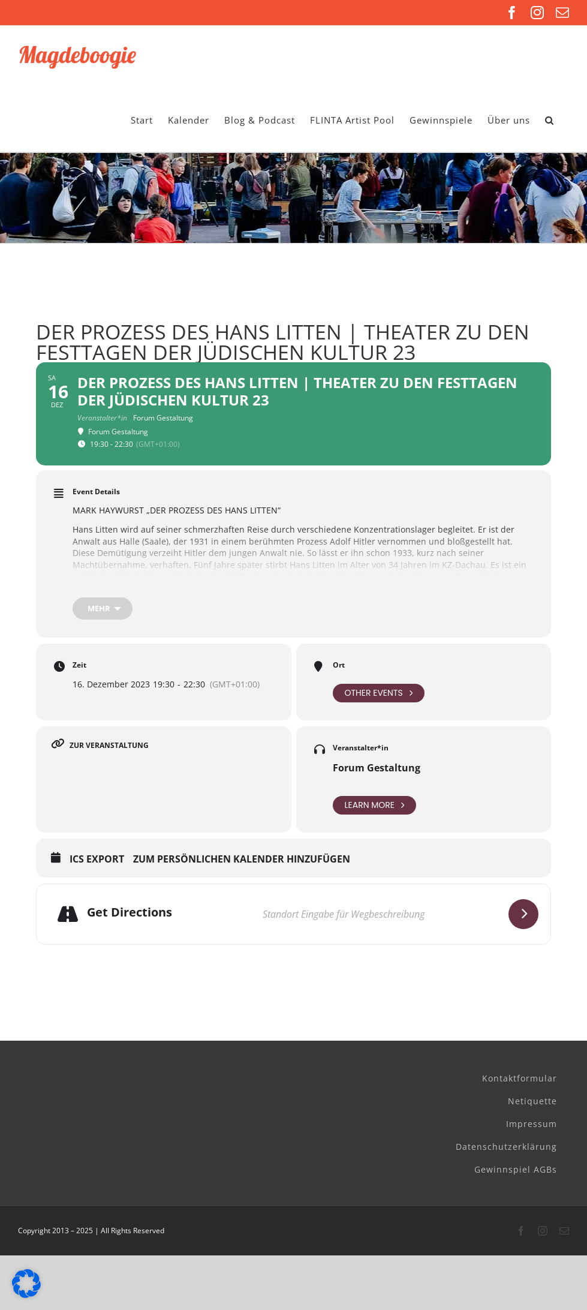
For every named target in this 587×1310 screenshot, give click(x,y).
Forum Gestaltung (376, 767)
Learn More (375, 805)
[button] (549, 120)
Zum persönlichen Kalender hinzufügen (241, 860)
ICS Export (97, 860)
